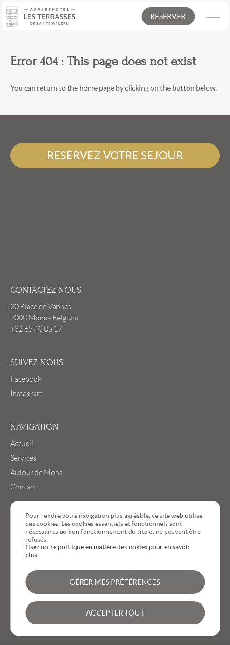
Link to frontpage (115, 226)
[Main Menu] (213, 16)
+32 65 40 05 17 (36, 329)
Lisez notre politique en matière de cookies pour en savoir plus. (107, 551)
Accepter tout (115, 613)
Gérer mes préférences (115, 582)
